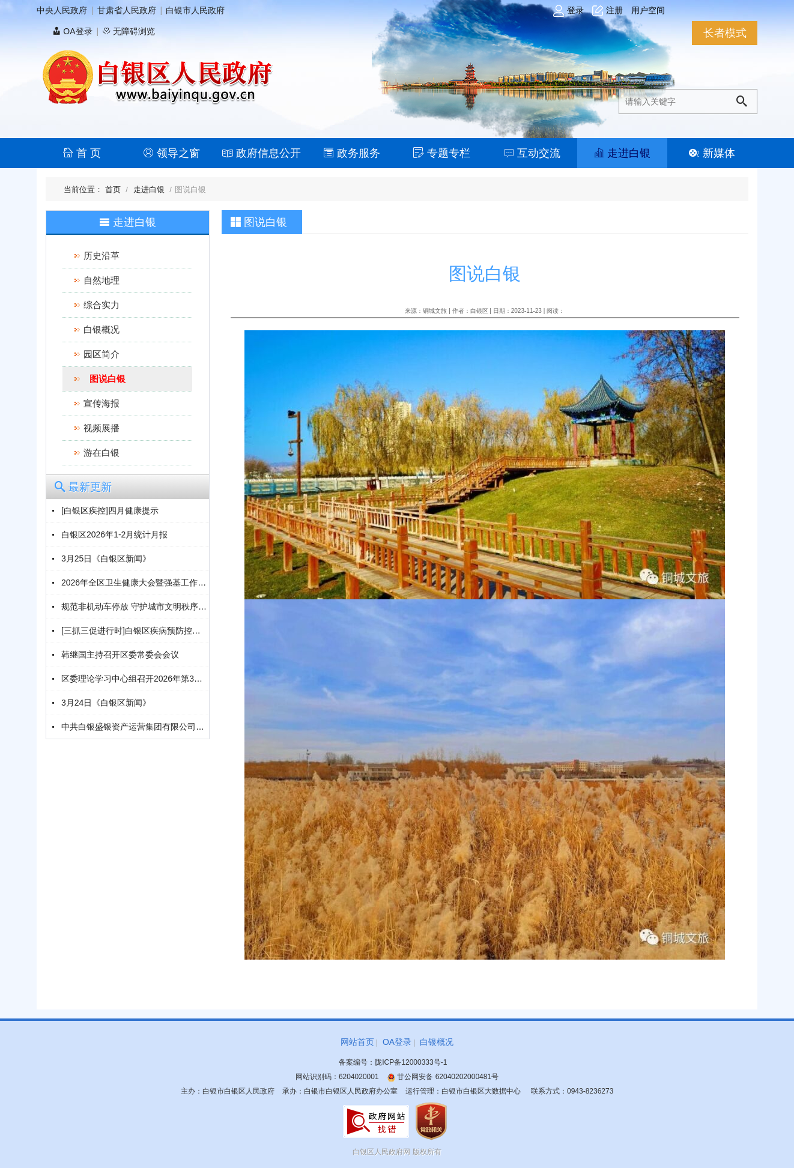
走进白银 (621, 153)
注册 (607, 10)
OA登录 (72, 31)
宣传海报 (101, 403)
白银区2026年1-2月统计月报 (114, 534)
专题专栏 (441, 153)
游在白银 (101, 452)
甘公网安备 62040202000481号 (443, 1077)
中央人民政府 (62, 10)
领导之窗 (171, 153)
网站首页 (357, 1042)
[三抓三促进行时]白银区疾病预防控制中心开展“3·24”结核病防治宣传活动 (196, 630)
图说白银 (107, 379)
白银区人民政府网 (381, 1152)
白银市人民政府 (195, 10)
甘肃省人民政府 (126, 10)
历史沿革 (101, 255)
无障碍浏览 (128, 31)
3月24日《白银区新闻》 (106, 702)
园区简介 (101, 354)
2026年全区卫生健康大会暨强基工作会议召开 (146, 582)
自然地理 (101, 280)
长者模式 (725, 33)
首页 (114, 189)
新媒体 (712, 153)
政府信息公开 (261, 153)
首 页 (81, 153)
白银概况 (101, 329)
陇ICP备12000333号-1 (411, 1062)
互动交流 (531, 153)
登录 (568, 11)
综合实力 (101, 305)
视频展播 (101, 428)
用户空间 (648, 10)
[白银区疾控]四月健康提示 (110, 510)
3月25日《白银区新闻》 (106, 558)
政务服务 (351, 153)
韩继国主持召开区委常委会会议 (120, 654)
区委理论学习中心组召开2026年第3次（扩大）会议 (157, 678)
